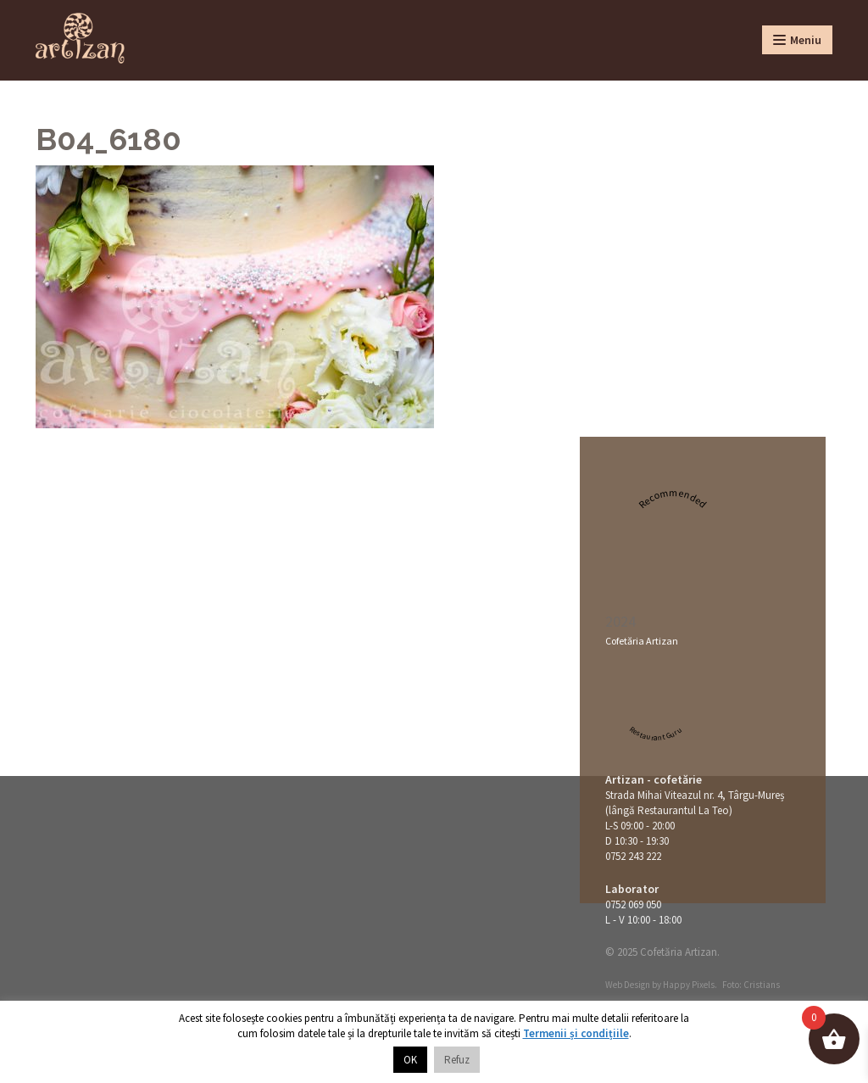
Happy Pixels (689, 985)
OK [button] (410, 1059)
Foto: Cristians (751, 985)
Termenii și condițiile (576, 1033)
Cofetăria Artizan (641, 640)
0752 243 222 (633, 856)
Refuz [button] (457, 1059)
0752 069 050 (633, 904)
